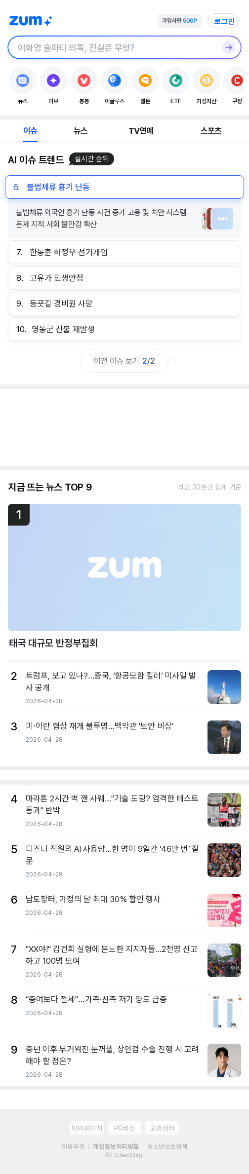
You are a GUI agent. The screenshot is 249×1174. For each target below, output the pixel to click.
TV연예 (141, 131)
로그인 (224, 21)
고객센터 (162, 1128)
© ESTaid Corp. (124, 1155)
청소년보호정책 (167, 1146)
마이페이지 (87, 1128)
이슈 (30, 131)
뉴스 (80, 131)
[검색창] (112, 47)
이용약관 (73, 1146)
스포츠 (211, 131)
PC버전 (124, 1128)
